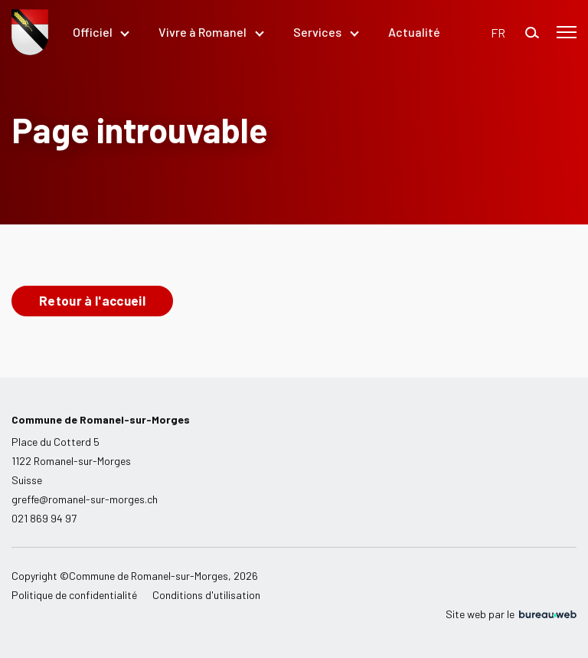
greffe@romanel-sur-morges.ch (84, 499)
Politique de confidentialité (74, 594)
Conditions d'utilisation (206, 594)
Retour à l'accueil (92, 300)
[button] (498, 33)
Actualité (414, 32)
